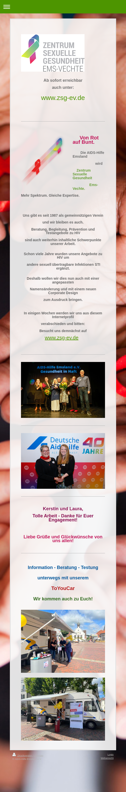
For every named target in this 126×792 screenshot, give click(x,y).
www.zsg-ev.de (63, 97)
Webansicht (107, 758)
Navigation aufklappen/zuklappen (63, 6)
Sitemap (38, 755)
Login (111, 754)
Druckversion (22, 755)
